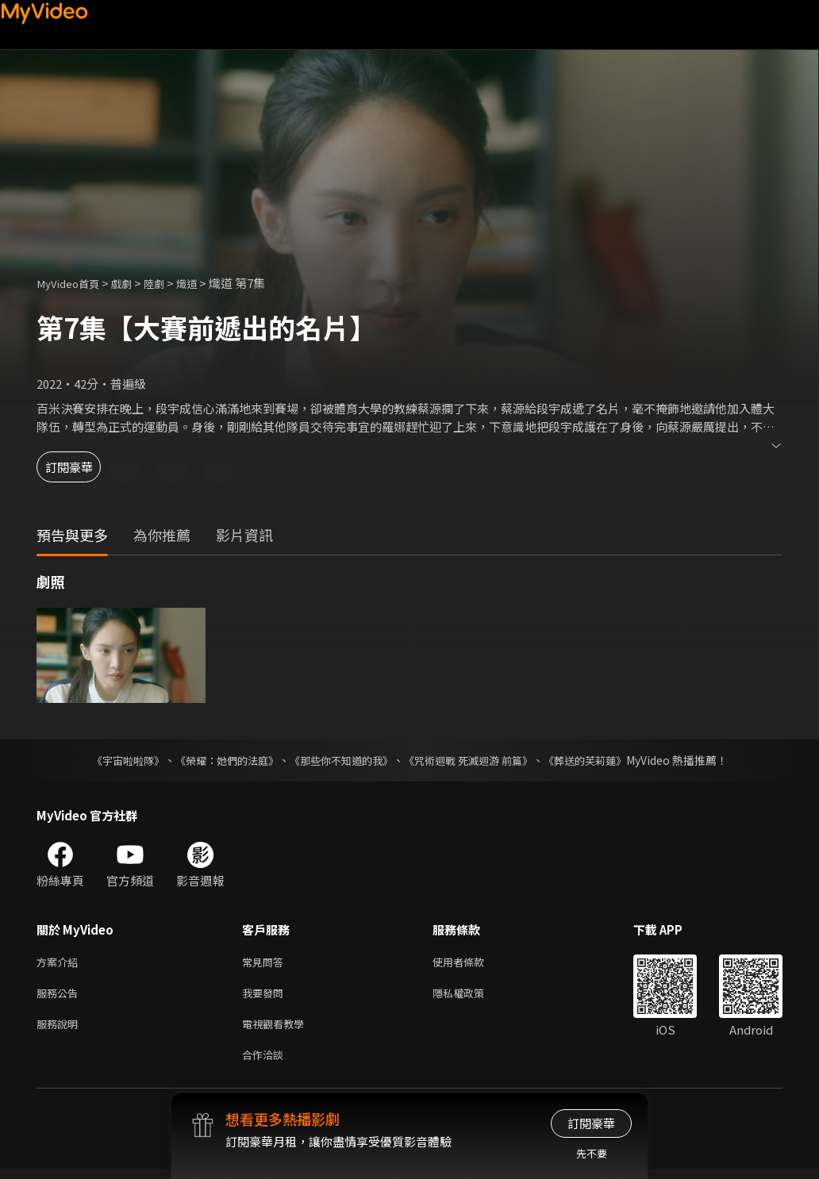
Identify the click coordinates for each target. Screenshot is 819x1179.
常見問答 (266, 962)
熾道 (204, 283)
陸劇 (168, 283)
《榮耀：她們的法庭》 (217, 760)
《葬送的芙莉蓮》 (600, 760)
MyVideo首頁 (73, 283)
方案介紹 (60, 962)
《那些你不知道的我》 (339, 760)
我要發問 (266, 996)
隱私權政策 (472, 996)
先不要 (591, 1153)
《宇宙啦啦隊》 (112, 760)
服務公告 (60, 996)
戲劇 (132, 283)
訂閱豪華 (80, 467)
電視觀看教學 (277, 1029)
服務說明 (60, 1029)
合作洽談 (266, 1062)
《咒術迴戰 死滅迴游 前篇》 (475, 760)
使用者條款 (472, 962)
